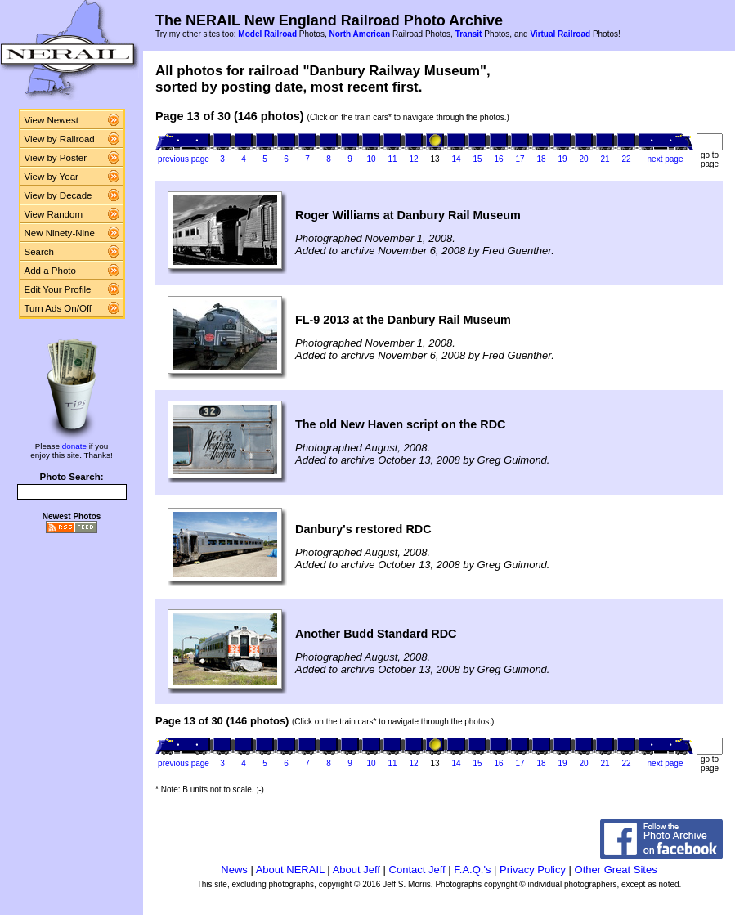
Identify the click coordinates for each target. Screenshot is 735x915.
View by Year (51, 177)
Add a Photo (50, 271)
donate (74, 446)
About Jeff (356, 869)
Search (40, 252)
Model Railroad (267, 33)
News (234, 869)
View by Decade (58, 195)
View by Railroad (60, 139)
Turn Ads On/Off (58, 308)
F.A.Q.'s (472, 869)
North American (359, 33)
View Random (54, 214)
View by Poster (56, 158)
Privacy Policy (533, 869)
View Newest (51, 120)
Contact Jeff (417, 869)
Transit (468, 33)
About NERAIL (290, 869)
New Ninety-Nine (60, 233)
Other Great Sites (616, 869)
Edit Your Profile (58, 289)
